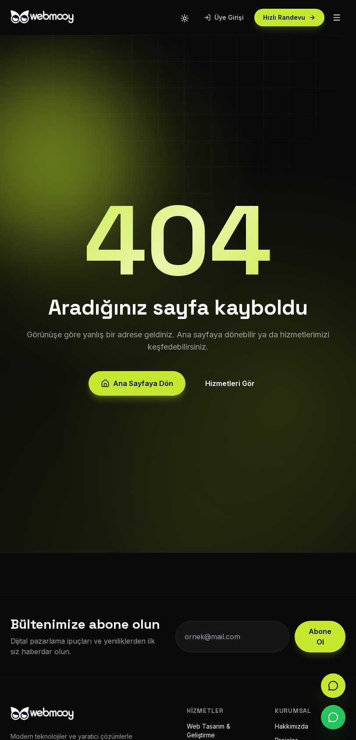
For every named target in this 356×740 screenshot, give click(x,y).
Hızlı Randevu (289, 17)
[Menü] (336, 17)
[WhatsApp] (333, 717)
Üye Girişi (224, 17)
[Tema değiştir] (184, 17)
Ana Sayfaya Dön (137, 385)
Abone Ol (320, 636)
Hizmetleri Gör (230, 385)
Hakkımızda (291, 726)
